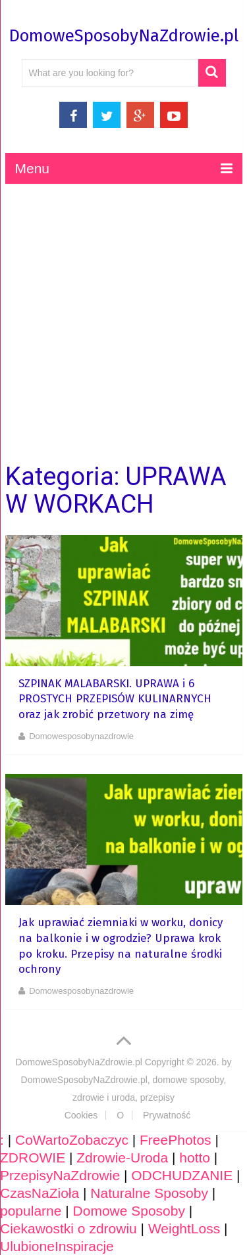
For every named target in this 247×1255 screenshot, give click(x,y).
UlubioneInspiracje (57, 1246)
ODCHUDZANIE (182, 1175)
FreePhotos (175, 1139)
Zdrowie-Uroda (122, 1157)
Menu (32, 168)
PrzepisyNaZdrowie (60, 1175)
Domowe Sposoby (129, 1210)
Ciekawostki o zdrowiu (68, 1228)
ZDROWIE (32, 1157)
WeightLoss (184, 1228)
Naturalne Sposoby (149, 1193)
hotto (194, 1157)
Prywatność (166, 1115)
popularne (30, 1210)
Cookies (81, 1115)
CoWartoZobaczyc (71, 1139)
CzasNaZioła (39, 1193)
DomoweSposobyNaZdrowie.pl (123, 36)
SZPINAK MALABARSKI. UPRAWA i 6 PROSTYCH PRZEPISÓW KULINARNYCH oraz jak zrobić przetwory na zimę (114, 699)
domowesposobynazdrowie (81, 736)
